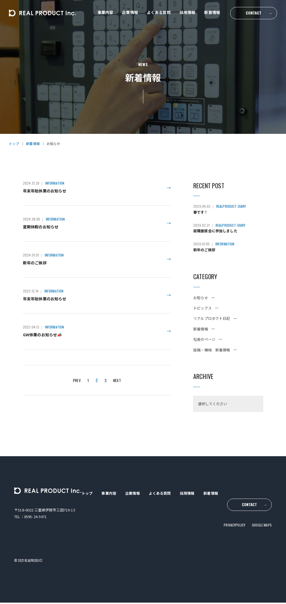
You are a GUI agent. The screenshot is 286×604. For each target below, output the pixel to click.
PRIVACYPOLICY (234, 518)
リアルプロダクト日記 (211, 320)
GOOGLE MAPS (262, 518)
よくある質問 (159, 12)
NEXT (118, 392)
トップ (86, 494)
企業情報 (130, 12)
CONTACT (259, 12)
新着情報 (212, 12)
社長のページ (204, 341)
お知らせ (200, 299)
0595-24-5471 (35, 518)
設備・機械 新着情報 (211, 351)
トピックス (202, 309)
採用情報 (188, 12)
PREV (76, 392)
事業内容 (105, 12)
